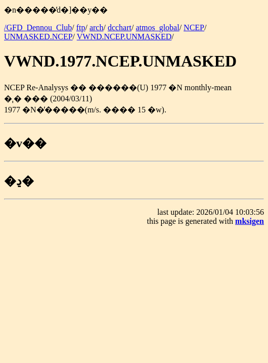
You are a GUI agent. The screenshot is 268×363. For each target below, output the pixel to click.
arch (97, 27)
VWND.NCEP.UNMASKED (124, 36)
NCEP (194, 27)
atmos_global (157, 27)
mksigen (249, 221)
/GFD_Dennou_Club (38, 27)
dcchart (119, 27)
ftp (80, 27)
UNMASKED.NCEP (38, 36)
